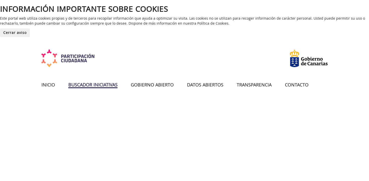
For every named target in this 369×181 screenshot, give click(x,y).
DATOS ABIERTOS (205, 84)
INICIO (48, 84)
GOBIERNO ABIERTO (152, 84)
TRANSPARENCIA (254, 84)
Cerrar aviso (15, 32)
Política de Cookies (212, 23)
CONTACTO (297, 84)
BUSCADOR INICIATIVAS (92, 84)
